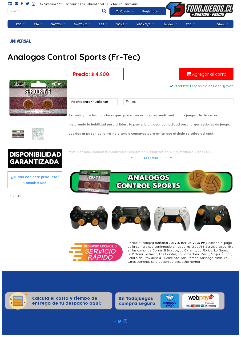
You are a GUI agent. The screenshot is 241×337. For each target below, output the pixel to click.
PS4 (36, 24)
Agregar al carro (206, 74)
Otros (221, 24)
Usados (168, 24)
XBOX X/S (144, 24)
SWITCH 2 (80, 24)
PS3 (101, 24)
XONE (120, 24)
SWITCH (56, 24)
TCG (189, 24)
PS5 (18, 24)
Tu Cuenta (123, 11)
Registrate (150, 11)
